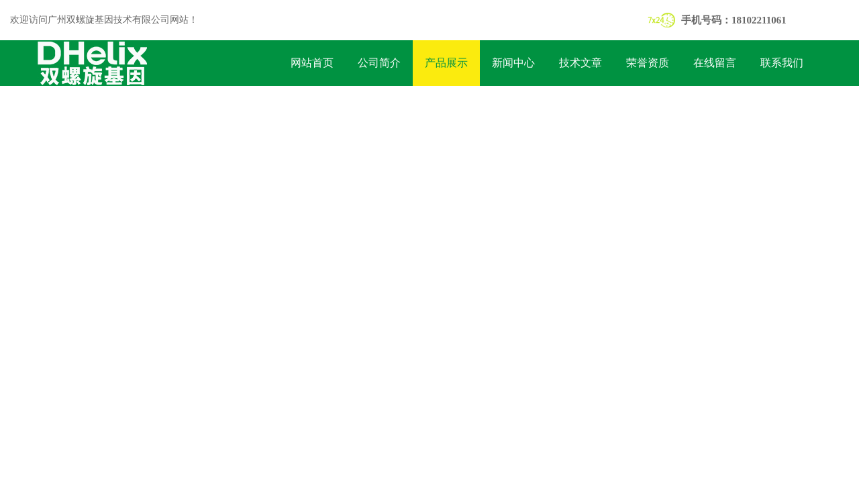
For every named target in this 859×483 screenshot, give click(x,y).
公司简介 (379, 62)
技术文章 (580, 62)
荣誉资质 (647, 62)
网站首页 (312, 62)
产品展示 (446, 62)
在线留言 (714, 62)
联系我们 (781, 62)
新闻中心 (513, 62)
